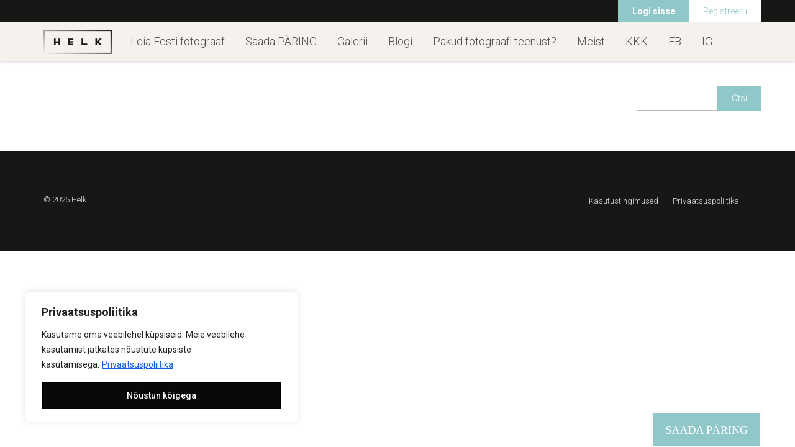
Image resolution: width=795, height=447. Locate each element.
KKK (636, 41)
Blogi (400, 41)
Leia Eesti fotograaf (177, 41)
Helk (77, 41)
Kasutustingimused (623, 200)
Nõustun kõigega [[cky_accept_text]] (161, 395)
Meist (591, 41)
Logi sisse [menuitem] (653, 11)
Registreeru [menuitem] (725, 11)
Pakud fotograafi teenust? (494, 41)
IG (707, 41)
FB (674, 41)
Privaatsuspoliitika (137, 364)
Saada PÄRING (281, 41)
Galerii (352, 41)
